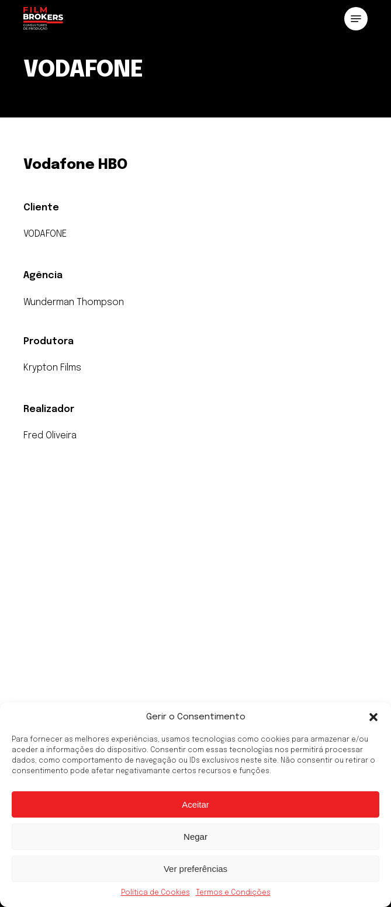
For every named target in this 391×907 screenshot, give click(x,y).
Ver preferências (195, 869)
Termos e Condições (233, 892)
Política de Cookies (155, 892)
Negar (195, 837)
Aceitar (195, 804)
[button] (373, 717)
